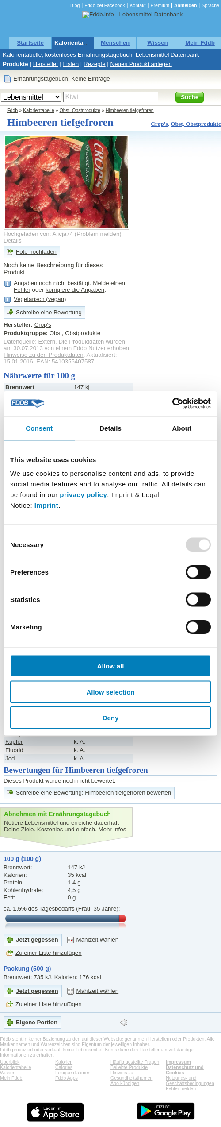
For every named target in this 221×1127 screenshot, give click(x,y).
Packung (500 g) (27, 968)
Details (13, 240)
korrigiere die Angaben (75, 289)
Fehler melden (181, 1088)
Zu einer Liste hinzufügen (48, 952)
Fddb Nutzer (89, 348)
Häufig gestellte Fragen (134, 1062)
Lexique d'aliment (73, 1072)
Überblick (9, 1062)
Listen (71, 64)
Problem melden (97, 234)
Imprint (46, 505)
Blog (75, 5)
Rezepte (95, 64)
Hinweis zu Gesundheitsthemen (131, 1075)
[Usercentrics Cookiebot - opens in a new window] (172, 403)
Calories (63, 1067)
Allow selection (110, 691)
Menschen (115, 42)
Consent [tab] (39, 428)
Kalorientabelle (75, 42)
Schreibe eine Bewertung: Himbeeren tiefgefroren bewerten (93, 792)
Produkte (15, 64)
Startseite (30, 42)
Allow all (110, 666)
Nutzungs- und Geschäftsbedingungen (190, 1080)
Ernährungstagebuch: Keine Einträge (61, 78)
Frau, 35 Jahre (97, 908)
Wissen (157, 42)
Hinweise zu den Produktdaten (44, 354)
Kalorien (63, 1062)
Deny (111, 718)
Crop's (159, 123)
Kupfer (14, 741)
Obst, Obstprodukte (80, 110)
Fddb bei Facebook (104, 5)
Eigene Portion (36, 1022)
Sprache (210, 5)
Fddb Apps (66, 1078)
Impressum (178, 1062)
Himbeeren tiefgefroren (130, 110)
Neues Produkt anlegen (141, 64)
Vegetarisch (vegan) (40, 299)
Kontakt (137, 5)
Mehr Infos (112, 829)
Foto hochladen (36, 251)
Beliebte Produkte (129, 1067)
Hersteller (45, 64)
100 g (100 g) (22, 858)
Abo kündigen (124, 1083)
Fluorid (14, 750)
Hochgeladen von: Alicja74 (38, 234)
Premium (159, 5)
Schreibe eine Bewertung (49, 312)
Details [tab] (110, 428)
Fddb (12, 110)
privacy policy (83, 494)
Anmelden (185, 5)
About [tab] (181, 428)
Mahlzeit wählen (97, 939)
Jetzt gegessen (37, 939)
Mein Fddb (200, 42)
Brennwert (19, 387)
